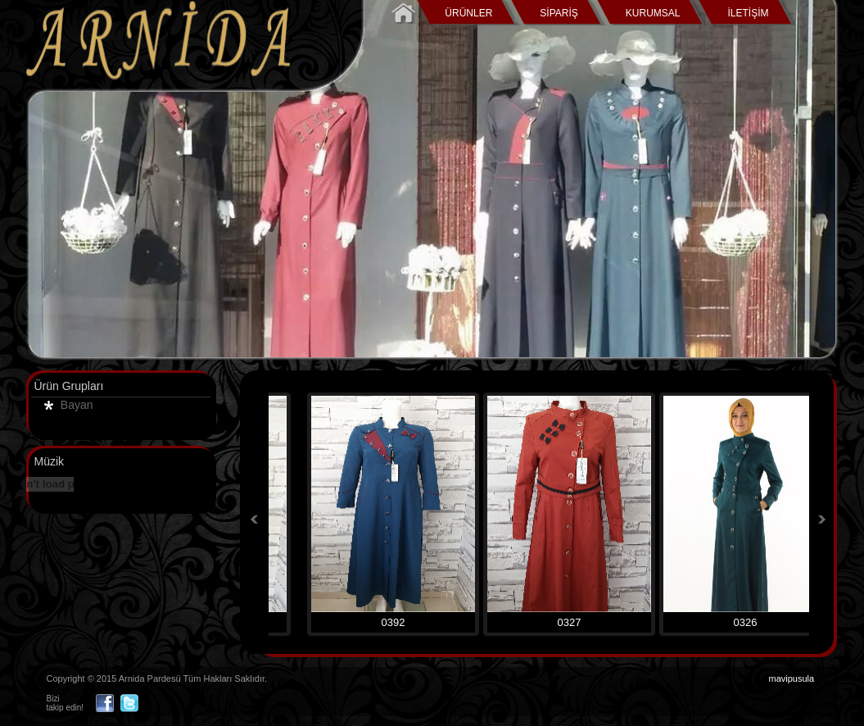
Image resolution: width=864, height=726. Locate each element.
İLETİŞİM (747, 13)
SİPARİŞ (558, 13)
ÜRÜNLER (468, 13)
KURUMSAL (653, 13)
